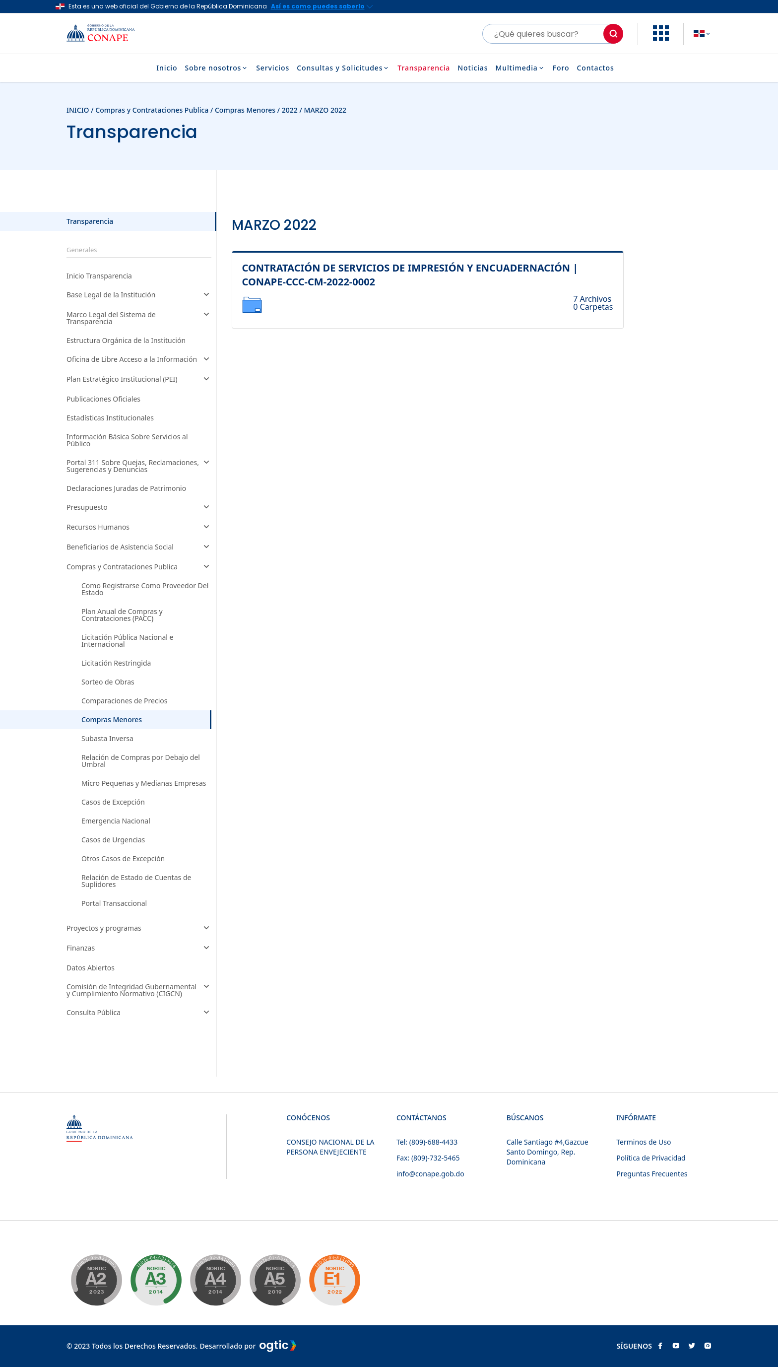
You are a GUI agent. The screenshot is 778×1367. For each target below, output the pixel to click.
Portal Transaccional (114, 903)
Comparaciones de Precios (124, 700)
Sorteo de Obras (107, 682)
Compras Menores (245, 110)
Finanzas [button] (138, 949)
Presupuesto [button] (138, 508)
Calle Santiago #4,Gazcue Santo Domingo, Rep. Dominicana (547, 1151)
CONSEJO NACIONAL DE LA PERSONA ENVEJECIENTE (330, 1147)
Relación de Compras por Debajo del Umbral (140, 761)
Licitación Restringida (116, 663)
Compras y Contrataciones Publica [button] (138, 567)
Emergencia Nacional (115, 821)
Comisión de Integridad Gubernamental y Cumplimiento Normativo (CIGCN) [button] (138, 990)
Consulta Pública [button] (138, 1013)
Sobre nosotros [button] (217, 68)
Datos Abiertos (90, 967)
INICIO (77, 110)
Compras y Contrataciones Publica (151, 110)
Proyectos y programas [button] (138, 929)
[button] (661, 38)
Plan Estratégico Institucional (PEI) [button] (138, 380)
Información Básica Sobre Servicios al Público (127, 440)
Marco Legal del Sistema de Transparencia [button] (138, 318)
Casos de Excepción (113, 802)
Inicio (166, 68)
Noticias (472, 68)
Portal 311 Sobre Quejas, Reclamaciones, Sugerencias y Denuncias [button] (138, 466)
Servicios (272, 68)
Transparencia (423, 68)
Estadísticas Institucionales (110, 417)
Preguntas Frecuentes (651, 1173)
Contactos (595, 68)
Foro (561, 68)
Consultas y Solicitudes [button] (343, 68)
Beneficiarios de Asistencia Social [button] (138, 547)
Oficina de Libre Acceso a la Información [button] (138, 360)
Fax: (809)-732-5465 (427, 1157)
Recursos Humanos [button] (138, 528)
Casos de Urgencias (113, 839)
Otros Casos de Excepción (123, 858)
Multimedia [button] (520, 68)
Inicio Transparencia (99, 276)
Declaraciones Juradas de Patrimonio (126, 488)
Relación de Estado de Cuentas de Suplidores (136, 881)
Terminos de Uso (643, 1142)
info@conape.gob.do (430, 1173)
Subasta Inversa (107, 738)
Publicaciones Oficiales (103, 399)
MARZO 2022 (325, 110)
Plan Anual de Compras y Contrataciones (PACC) (122, 615)
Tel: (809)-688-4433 (426, 1142)
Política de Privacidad (650, 1157)
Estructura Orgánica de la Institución (126, 340)
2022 (290, 110)
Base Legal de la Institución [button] (138, 295)
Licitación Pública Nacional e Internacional (127, 641)
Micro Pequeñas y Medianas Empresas (143, 783)
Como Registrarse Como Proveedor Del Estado (144, 589)
